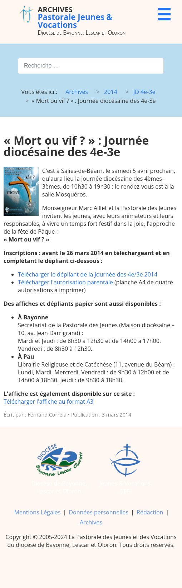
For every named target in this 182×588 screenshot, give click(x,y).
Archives (91, 522)
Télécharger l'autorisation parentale (65, 282)
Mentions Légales (37, 512)
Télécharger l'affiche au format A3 (48, 401)
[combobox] (91, 66)
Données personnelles (98, 512)
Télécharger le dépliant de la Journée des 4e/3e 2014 (87, 274)
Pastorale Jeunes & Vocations (75, 17)
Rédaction (150, 512)
